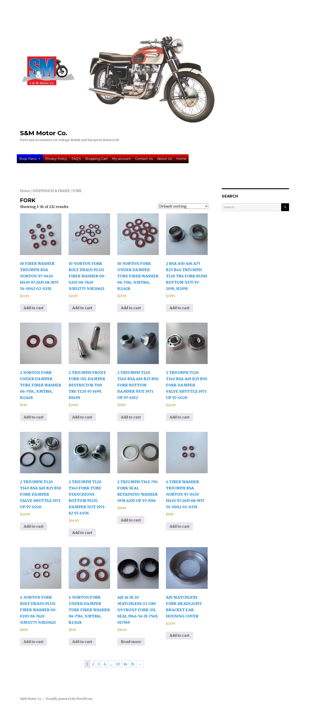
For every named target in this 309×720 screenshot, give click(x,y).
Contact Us (144, 159)
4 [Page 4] (105, 664)
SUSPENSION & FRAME (51, 191)
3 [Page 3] (99, 664)
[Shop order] (183, 206)
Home (181, 159)
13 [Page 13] (118, 664)
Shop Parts (30, 159)
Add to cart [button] (34, 308)
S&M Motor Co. (43, 133)
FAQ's (76, 159)
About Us (164, 159)
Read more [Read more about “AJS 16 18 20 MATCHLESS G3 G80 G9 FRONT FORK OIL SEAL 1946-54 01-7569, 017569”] (131, 641)
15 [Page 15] (132, 664)
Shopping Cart (96, 159)
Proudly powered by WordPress (69, 699)
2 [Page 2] (93, 664)
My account (121, 159)
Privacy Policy (56, 159)
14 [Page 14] (125, 664)
